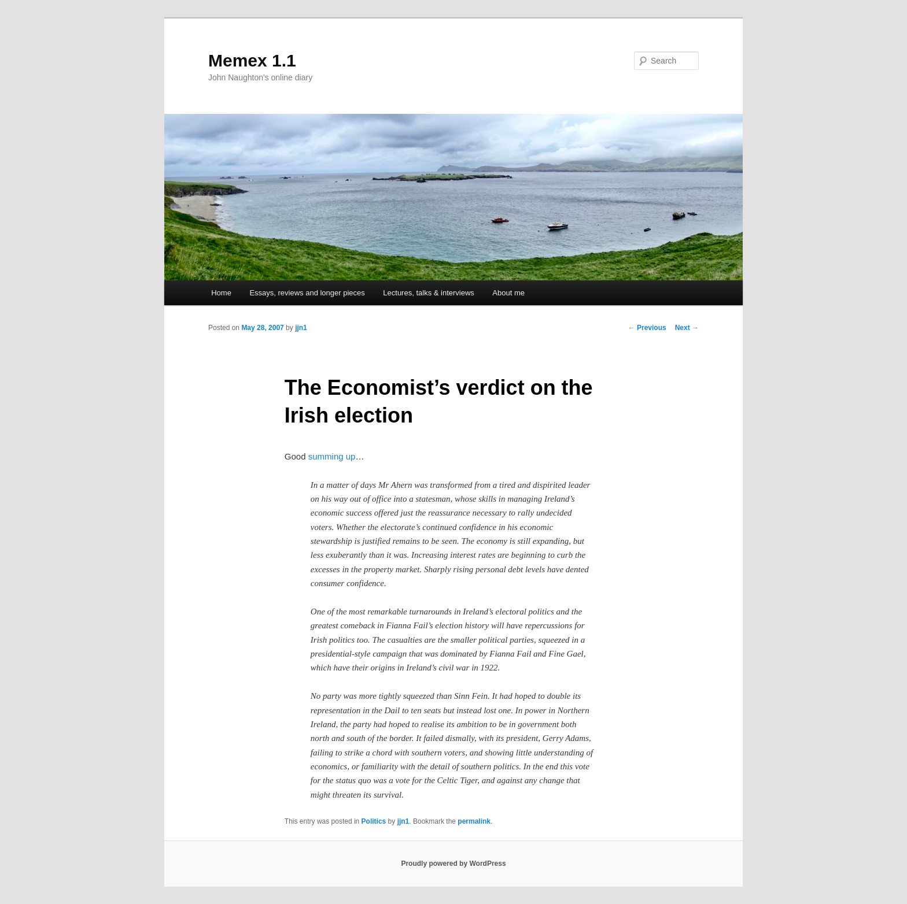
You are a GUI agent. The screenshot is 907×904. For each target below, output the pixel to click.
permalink (474, 821)
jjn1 (301, 328)
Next (687, 328)
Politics (374, 821)
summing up (332, 456)
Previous (647, 328)
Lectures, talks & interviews (428, 292)
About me (508, 292)
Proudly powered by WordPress (453, 863)
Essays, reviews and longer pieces (306, 292)
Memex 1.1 (252, 60)
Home (221, 292)
